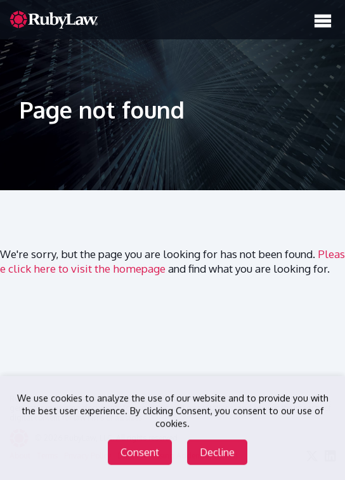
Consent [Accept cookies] (139, 452)
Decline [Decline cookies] (217, 452)
